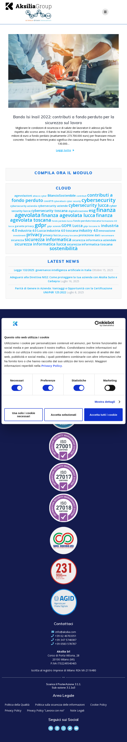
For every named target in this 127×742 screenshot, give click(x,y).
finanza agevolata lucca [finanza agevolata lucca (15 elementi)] (68, 215)
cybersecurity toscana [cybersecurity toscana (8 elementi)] (49, 210)
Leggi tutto (63, 150)
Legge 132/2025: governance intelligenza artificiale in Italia (52, 270)
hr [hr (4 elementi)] (99, 226)
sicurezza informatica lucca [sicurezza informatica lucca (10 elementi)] (40, 244)
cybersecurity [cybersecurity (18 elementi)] (99, 199)
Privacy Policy (51, 365)
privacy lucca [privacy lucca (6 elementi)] (52, 235)
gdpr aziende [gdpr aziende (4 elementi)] (54, 226)
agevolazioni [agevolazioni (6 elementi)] (23, 195)
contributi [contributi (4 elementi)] (81, 196)
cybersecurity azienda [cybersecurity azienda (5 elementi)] (23, 206)
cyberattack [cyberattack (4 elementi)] (60, 201)
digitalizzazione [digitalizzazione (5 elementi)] (78, 211)
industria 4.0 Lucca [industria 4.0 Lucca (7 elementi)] (32, 230)
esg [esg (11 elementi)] (92, 210)
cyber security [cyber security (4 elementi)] (74, 201)
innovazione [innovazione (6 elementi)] (107, 230)
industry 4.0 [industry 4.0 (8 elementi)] (88, 230)
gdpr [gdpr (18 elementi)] (41, 225)
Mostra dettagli (105, 401)
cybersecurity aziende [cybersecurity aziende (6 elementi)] (53, 206)
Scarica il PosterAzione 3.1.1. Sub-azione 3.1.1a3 (63, 685)
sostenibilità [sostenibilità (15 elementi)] (64, 248)
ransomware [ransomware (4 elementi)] (107, 235)
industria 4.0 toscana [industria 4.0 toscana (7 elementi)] (62, 230)
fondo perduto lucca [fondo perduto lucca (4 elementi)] (62, 221)
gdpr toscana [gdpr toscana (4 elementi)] (90, 226)
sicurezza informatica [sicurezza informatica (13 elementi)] (48, 239)
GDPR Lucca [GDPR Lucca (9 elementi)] (72, 225)
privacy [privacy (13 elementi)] (34, 235)
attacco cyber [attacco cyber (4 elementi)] (40, 196)
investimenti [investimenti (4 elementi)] (19, 235)
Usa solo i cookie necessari (23, 414)
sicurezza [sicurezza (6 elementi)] (17, 240)
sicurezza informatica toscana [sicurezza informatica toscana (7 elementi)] (89, 244)
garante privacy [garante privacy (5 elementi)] (24, 226)
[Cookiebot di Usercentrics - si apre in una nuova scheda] (97, 323)
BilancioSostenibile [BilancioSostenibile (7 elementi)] (61, 195)
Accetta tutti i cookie (103, 414)
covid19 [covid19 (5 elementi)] (48, 201)
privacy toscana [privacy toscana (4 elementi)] (69, 235)
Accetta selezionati (63, 414)
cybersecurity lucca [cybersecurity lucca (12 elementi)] (89, 205)
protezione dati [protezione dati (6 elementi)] (89, 235)
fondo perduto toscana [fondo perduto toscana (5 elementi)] (87, 220)
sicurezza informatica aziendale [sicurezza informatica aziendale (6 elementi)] (94, 240)
